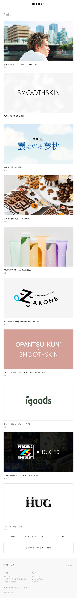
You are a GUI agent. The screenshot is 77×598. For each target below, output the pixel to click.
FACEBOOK (7, 588)
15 (58, 536)
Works (7, 14)
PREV (13, 536)
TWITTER (17, 588)
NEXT (64, 536)
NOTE (26, 588)
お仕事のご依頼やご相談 (38, 547)
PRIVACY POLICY (9, 593)
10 (50, 536)
